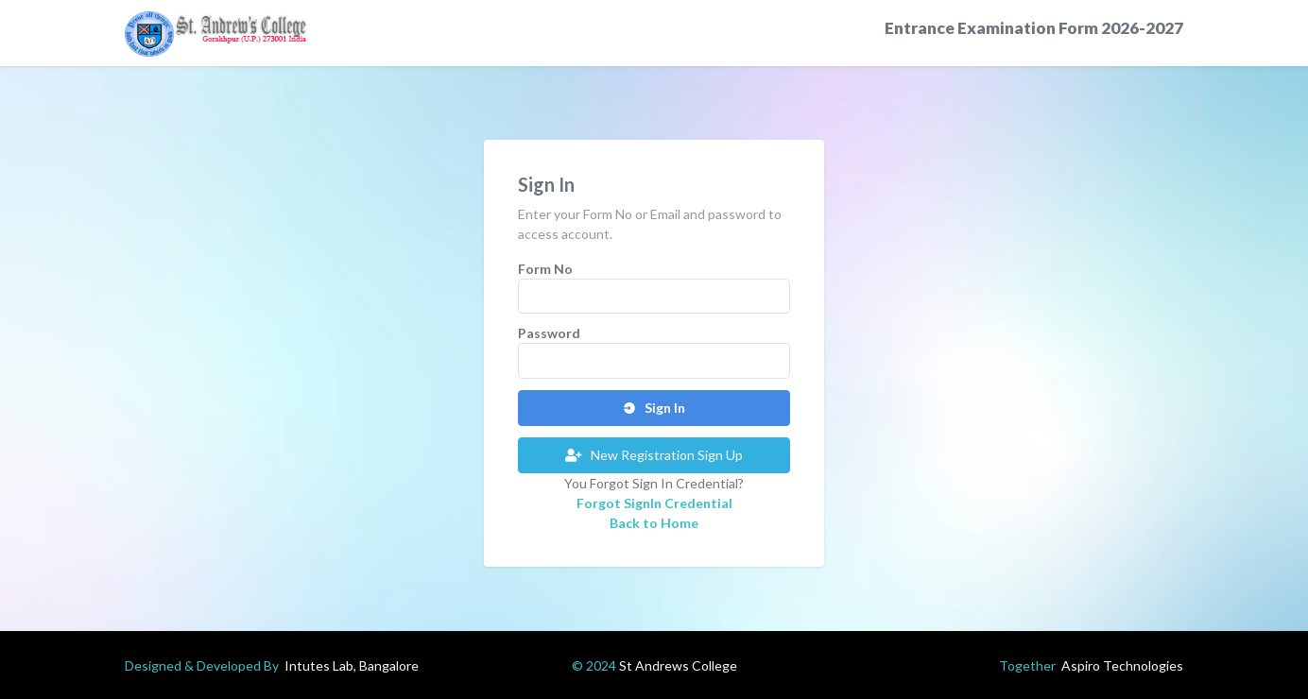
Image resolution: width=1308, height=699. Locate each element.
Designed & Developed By (272, 665)
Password (549, 333)
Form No (545, 269)
